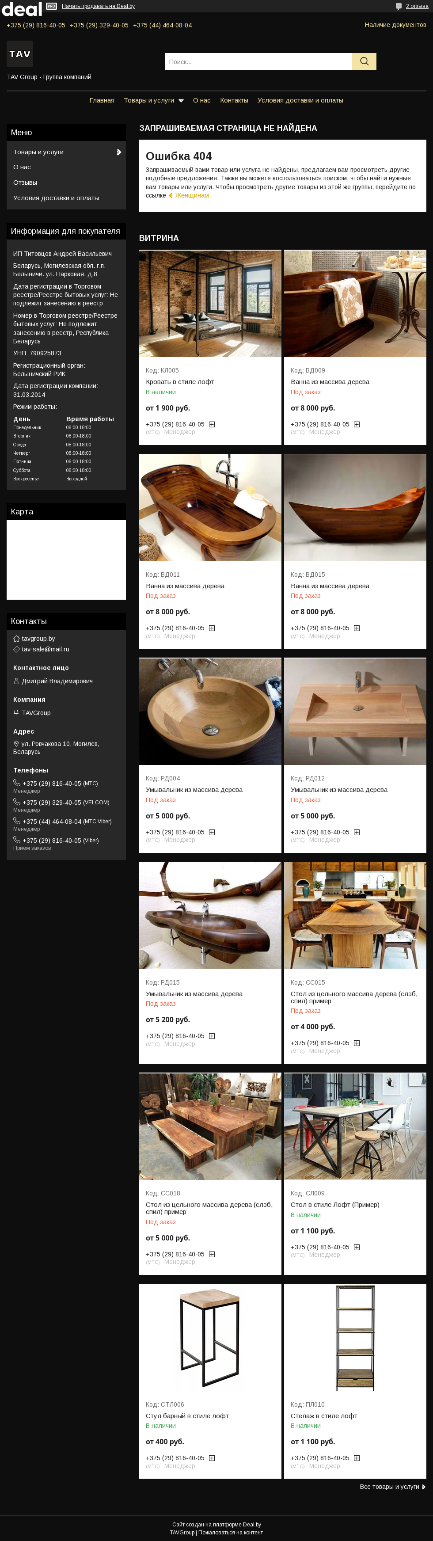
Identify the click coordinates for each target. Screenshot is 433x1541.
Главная (101, 100)
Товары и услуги (149, 100)
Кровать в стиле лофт (180, 381)
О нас (202, 100)
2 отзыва (417, 6)
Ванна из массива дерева (330, 381)
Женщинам (192, 195)
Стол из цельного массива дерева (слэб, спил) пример (354, 997)
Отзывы (25, 182)
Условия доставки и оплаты (300, 100)
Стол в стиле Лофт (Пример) (335, 1204)
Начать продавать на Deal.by (98, 6)
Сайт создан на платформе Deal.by (216, 1525)
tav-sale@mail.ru (45, 649)
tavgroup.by (38, 638)
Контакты (234, 100)
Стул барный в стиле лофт (187, 1415)
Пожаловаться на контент (230, 1533)
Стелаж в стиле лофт (324, 1415)
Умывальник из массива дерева (194, 789)
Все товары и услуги (389, 1486)
